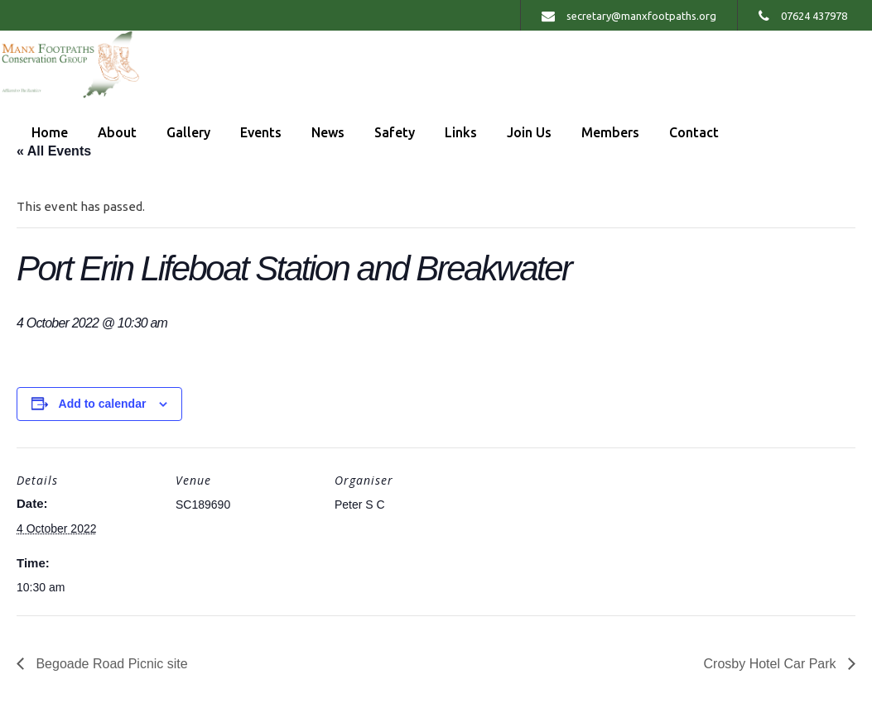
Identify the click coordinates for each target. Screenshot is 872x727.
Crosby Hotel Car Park (772, 664)
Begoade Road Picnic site (110, 664)
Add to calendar (103, 403)
